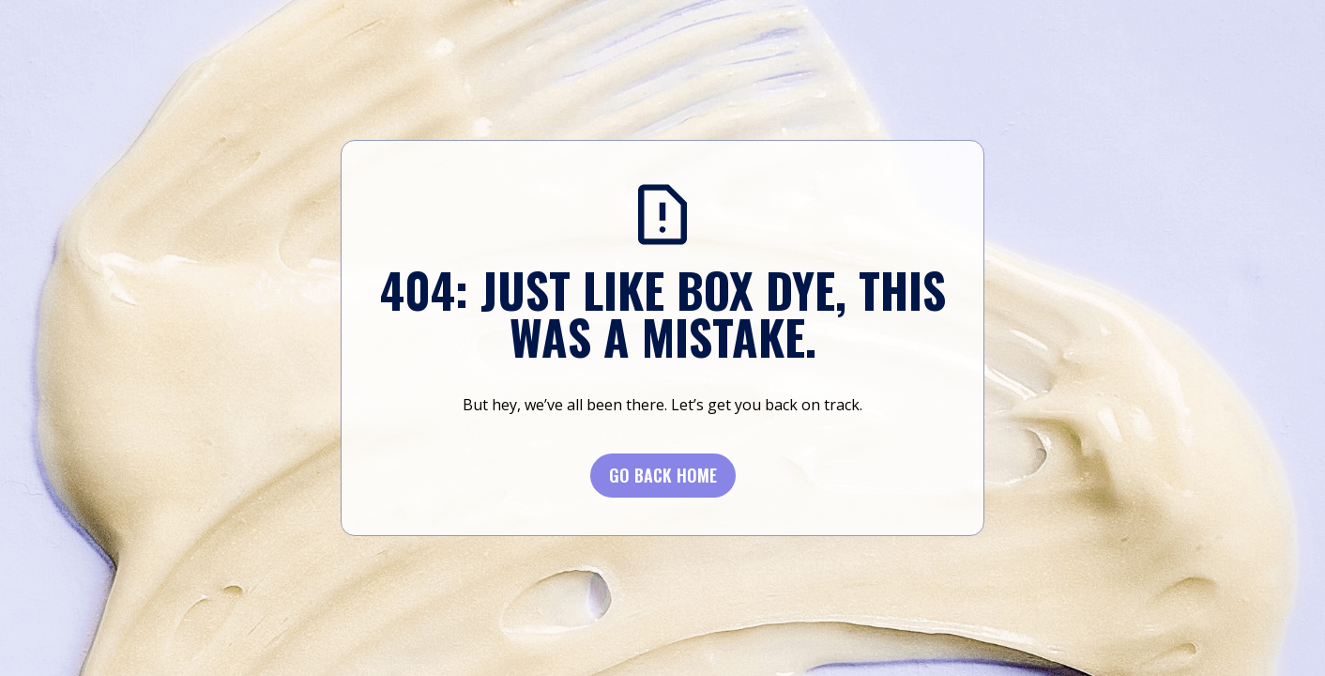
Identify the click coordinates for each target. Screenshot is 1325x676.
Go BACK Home (663, 475)
